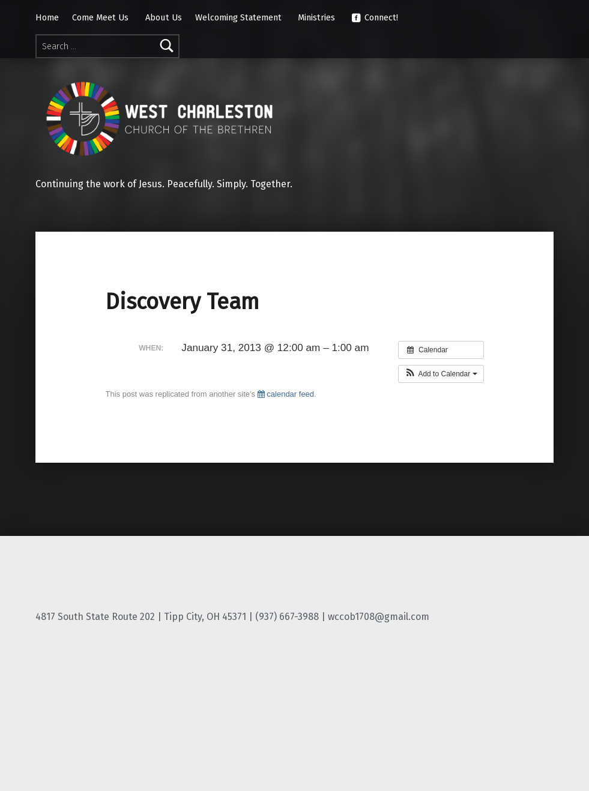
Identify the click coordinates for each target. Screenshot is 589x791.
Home (47, 17)
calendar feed (286, 394)
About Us (163, 17)
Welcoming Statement (238, 17)
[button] (441, 373)
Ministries (316, 17)
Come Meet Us (100, 17)
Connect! (375, 17)
